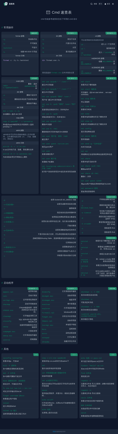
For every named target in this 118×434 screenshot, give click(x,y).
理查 (54, 431)
